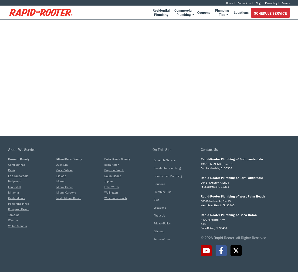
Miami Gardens (66, 192)
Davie (11, 170)
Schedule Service (270, 13)
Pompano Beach (18, 209)
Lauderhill (14, 187)
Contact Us (244, 3)
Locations (160, 208)
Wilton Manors (17, 226)
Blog (258, 3)
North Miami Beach (68, 198)
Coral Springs (16, 165)
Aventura (62, 165)
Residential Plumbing (167, 168)
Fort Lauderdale (18, 176)
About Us (159, 215)
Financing (271, 3)
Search (286, 3)
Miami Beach (64, 187)
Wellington (111, 192)
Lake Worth (111, 187)
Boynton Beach (114, 170)
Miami (60, 181)
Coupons (159, 184)
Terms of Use (162, 239)
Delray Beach (112, 176)
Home (229, 3)
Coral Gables (64, 170)
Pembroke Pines (18, 204)
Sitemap (159, 231)
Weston (13, 220)
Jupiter (108, 181)
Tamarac (13, 215)
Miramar (13, 192)
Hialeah (61, 176)
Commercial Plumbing (168, 176)
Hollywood (14, 181)
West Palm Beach (115, 198)
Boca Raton (111, 165)
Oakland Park (16, 198)
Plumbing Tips (162, 192)
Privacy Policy (162, 223)
